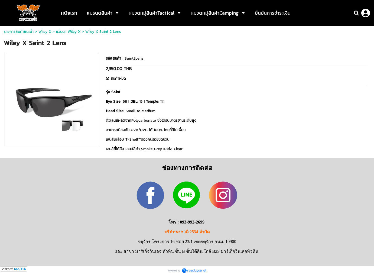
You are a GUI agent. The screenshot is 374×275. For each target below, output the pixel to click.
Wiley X (44, 31)
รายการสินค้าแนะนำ (19, 31)
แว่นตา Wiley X (68, 31)
